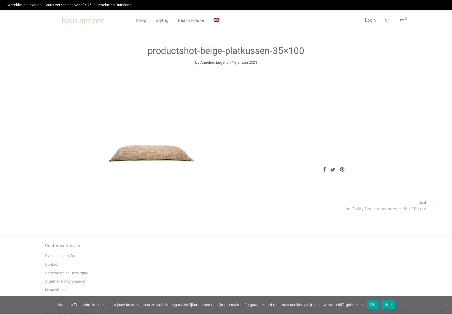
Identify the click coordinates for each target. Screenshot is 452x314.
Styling (162, 20)
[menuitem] (216, 21)
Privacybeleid (56, 290)
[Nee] (445, 305)
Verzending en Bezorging (66, 273)
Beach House (191, 20)
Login (370, 20)
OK (372, 304)
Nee (388, 304)
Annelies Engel (212, 62)
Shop (141, 20)
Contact (51, 264)
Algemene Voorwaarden (66, 281)
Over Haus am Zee (60, 256)
